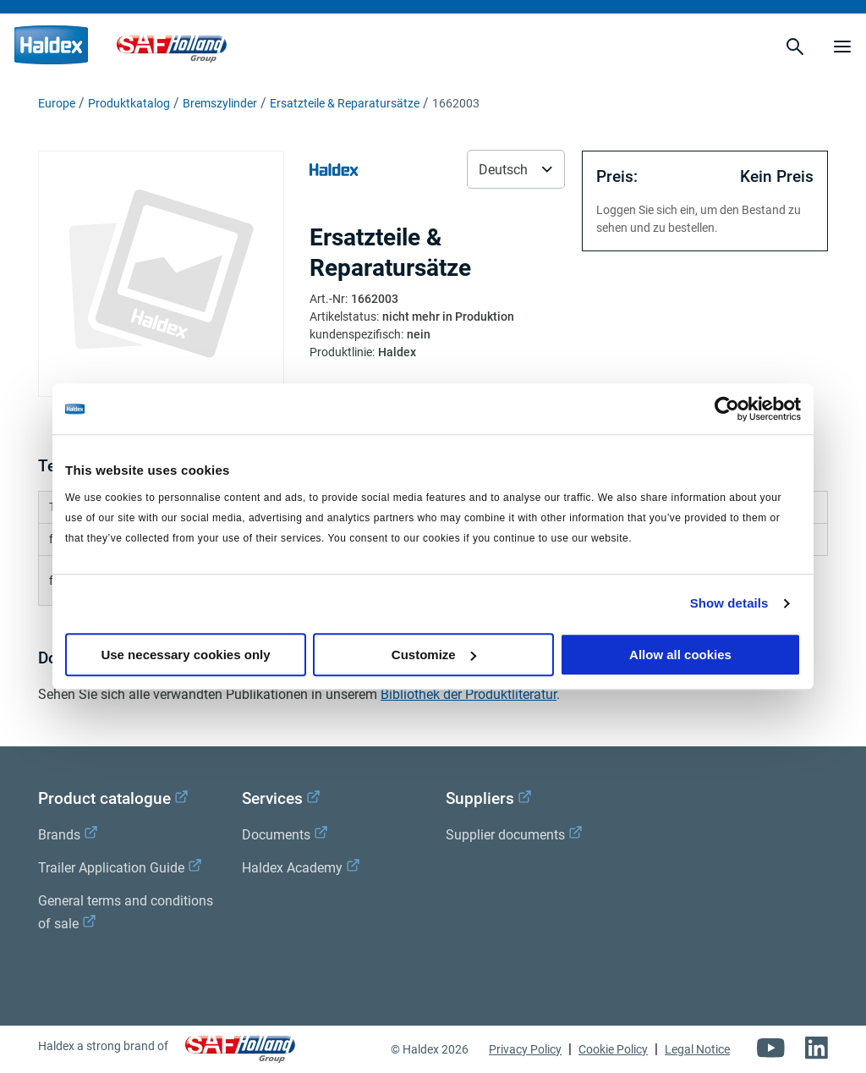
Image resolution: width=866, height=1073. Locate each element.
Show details (729, 603)
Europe (56, 103)
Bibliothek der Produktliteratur (468, 694)
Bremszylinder (220, 103)
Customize (434, 654)
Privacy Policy (525, 1049)
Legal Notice (697, 1049)
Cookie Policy (613, 1049)
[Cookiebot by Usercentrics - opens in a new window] (727, 408)
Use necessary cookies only (185, 654)
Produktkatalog (129, 103)
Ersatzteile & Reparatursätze (344, 103)
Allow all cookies (680, 654)
